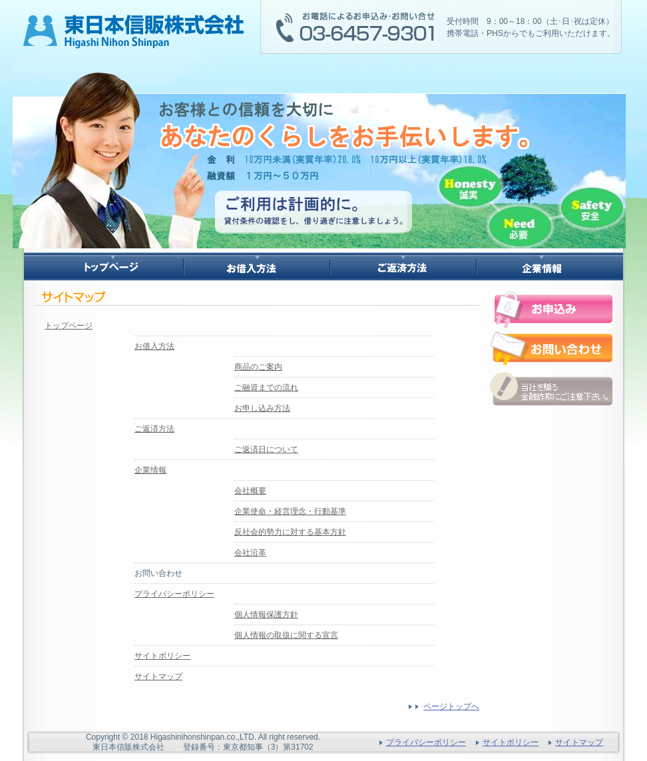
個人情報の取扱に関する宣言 (286, 635)
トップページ (69, 325)
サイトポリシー (162, 655)
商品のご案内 (258, 367)
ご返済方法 (154, 428)
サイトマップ (158, 676)
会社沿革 (250, 552)
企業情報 (150, 470)
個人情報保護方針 (266, 614)
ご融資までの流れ (266, 387)
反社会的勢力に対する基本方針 (290, 532)
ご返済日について (266, 449)
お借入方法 (154, 346)
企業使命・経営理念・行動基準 (290, 511)
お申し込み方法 (262, 408)
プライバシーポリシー (174, 594)
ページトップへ (451, 706)
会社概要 (250, 490)
